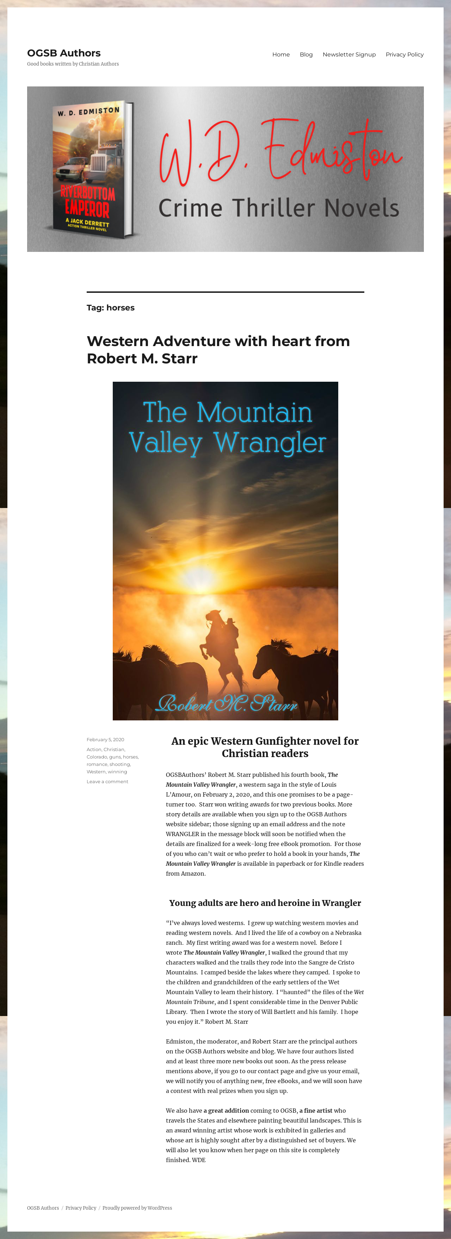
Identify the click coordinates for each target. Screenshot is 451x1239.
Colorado (97, 757)
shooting (120, 764)
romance (97, 764)
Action (94, 749)
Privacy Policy (405, 54)
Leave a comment (107, 781)
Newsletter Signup (349, 54)
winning (117, 771)
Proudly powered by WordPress (137, 1208)
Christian (114, 749)
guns (115, 757)
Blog (306, 54)
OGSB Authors (64, 53)
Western (96, 771)
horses (130, 757)
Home (281, 54)
